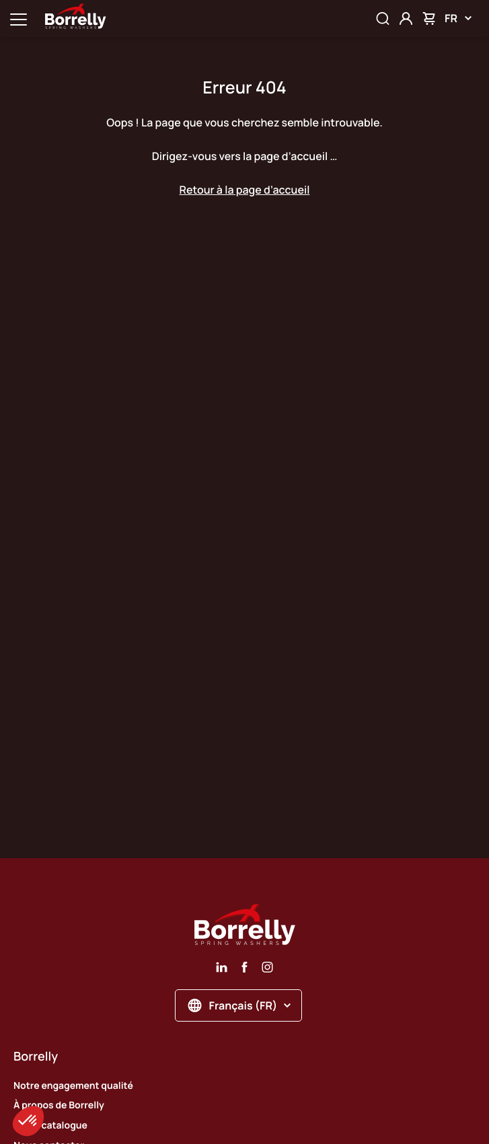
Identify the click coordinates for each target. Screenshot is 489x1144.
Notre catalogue (50, 1125)
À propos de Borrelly (58, 1105)
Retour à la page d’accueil (245, 189)
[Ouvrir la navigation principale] (18, 18)
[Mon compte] (406, 18)
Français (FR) (239, 1005)
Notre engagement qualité (73, 1085)
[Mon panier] (428, 18)
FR (458, 18)
